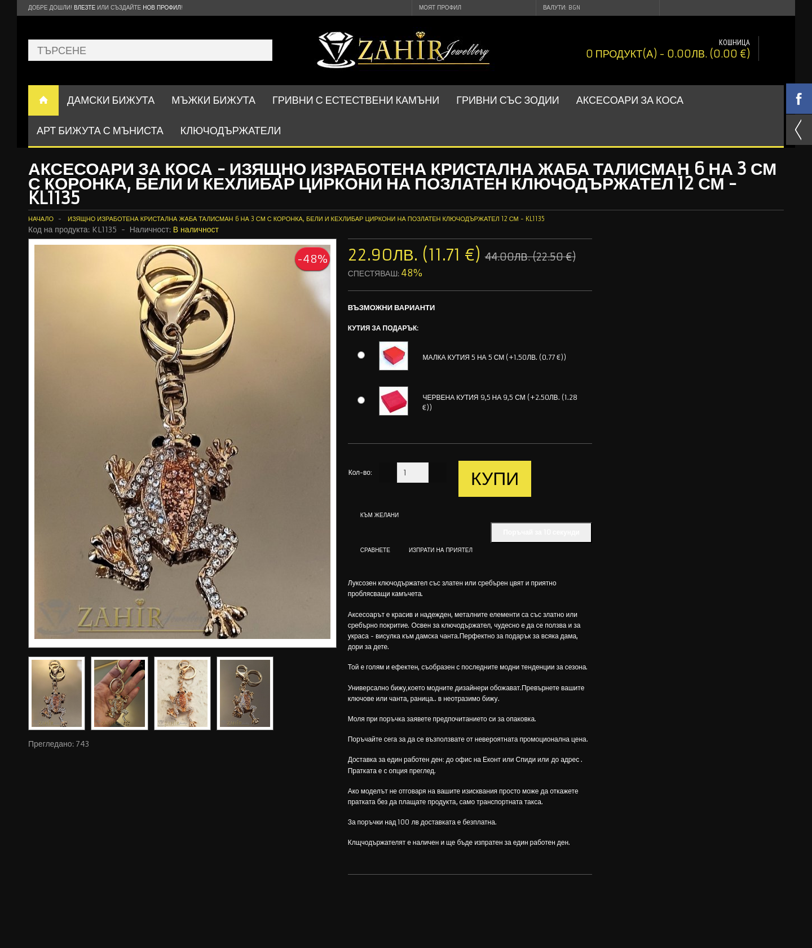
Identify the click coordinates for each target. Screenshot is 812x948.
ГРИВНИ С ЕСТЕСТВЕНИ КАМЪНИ (355, 100)
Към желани (379, 515)
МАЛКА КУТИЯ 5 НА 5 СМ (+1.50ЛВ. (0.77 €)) (494, 357)
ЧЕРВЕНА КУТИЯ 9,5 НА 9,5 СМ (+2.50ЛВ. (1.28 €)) (499, 402)
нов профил (161, 7)
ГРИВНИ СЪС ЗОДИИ (507, 100)
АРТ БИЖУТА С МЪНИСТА (100, 130)
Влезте (84, 7)
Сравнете (375, 550)
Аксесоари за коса (629, 100)
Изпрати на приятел (441, 550)
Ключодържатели (230, 130)
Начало (41, 219)
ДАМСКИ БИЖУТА (111, 100)
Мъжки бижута (213, 100)
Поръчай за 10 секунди (541, 532)
